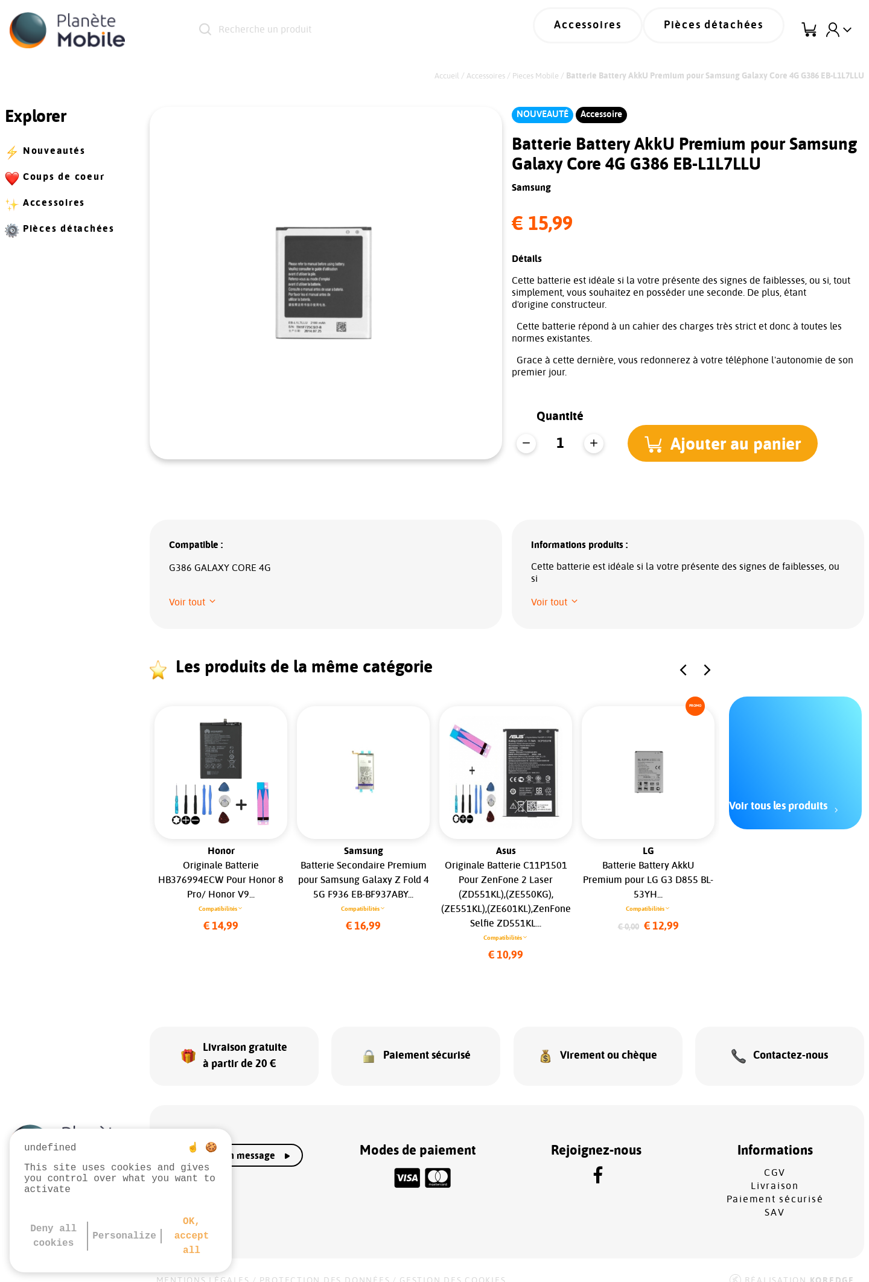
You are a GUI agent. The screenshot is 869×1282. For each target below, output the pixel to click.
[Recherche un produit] (349, 30)
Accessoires (619, 30)
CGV (775, 1157)
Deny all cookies (53, 1236)
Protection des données (324, 1265)
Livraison (775, 1170)
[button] (727, 443)
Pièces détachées (725, 30)
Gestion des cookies (452, 1265)
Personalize (124, 1236)
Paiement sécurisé (775, 1183)
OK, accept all (191, 1236)
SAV (775, 1197)
